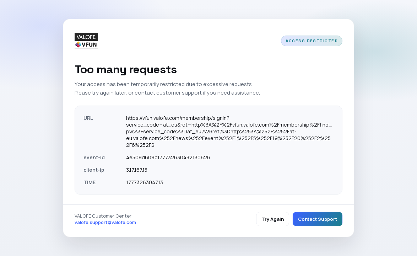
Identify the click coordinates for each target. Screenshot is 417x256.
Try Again (272, 219)
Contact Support (317, 219)
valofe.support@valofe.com (105, 222)
